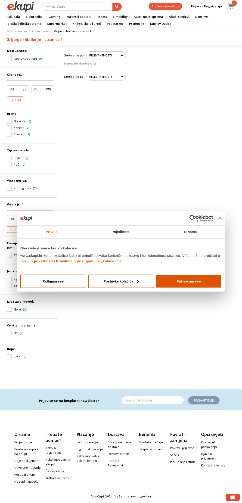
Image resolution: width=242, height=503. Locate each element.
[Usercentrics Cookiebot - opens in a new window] (193, 218)
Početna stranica (16, 31)
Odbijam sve (53, 281)
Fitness (102, 17)
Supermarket (57, 24)
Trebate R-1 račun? (59, 478)
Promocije (136, 24)
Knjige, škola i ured (87, 24)
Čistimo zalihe (41, 31)
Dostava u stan (118, 454)
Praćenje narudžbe (165, 6)
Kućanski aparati (78, 17)
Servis (174, 455)
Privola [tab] (52, 232)
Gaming (54, 17)
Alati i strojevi (179, 17)
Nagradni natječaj (26, 481)
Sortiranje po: (74, 55)
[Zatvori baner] (220, 218)
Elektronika (34, 17)
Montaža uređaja (151, 442)
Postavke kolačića (121, 281)
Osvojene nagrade (27, 468)
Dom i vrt (201, 17)
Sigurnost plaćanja (90, 449)
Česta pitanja (55, 471)
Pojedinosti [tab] (121, 232)
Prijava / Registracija (203, 6)
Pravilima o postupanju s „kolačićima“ (90, 261)
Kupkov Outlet (160, 24)
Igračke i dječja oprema (23, 24)
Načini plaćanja (87, 442)
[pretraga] (117, 7)
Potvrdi (15, 99)
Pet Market (115, 24)
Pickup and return (182, 462)
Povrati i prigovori (182, 448)
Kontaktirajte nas (213, 465)
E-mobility (120, 17)
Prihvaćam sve (189, 281)
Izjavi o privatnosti (36, 261)
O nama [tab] (190, 232)
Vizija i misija (23, 442)
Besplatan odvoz (151, 449)
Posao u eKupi (24, 474)
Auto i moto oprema (148, 17)
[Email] (152, 400)
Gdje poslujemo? (26, 461)
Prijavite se (204, 400)
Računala (13, 17)
